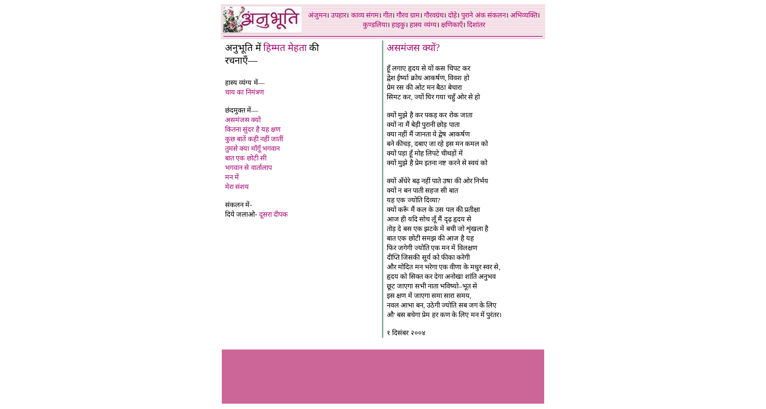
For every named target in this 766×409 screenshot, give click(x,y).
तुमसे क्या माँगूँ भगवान (252, 148)
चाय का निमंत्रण (244, 92)
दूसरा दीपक (273, 214)
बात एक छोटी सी (246, 158)
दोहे (452, 15)
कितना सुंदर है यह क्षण (252, 129)
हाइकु (398, 25)
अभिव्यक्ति (523, 15)
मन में (232, 177)
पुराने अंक (473, 15)
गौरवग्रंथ (434, 15)
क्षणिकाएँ (452, 25)
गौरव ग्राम (407, 15)
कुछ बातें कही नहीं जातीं (254, 139)
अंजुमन (317, 15)
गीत (387, 15)
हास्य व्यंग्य (423, 25)
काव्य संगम (365, 15)
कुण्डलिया (375, 25)
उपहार (338, 15)
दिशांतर (476, 25)
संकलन (496, 15)
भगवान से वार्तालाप (248, 168)
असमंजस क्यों (243, 120)
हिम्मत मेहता (285, 47)
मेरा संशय (237, 187)
